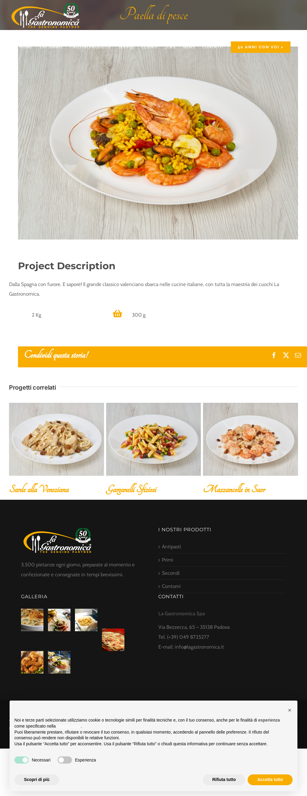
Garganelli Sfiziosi (131, 489)
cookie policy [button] (69, 726)
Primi (167, 560)
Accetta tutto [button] (270, 779)
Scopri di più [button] (36, 779)
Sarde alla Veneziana (39, 489)
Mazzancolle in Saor (234, 489)
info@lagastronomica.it (199, 647)
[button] (289, 710)
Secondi (171, 573)
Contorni (171, 586)
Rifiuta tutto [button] (224, 779)
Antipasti (171, 547)
